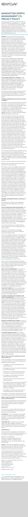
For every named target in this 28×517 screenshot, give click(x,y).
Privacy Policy (8, 474)
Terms (14, 474)
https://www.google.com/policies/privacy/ (10, 259)
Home (3, 474)
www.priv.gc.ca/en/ (10, 467)
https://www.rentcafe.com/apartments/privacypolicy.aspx (14, 34)
